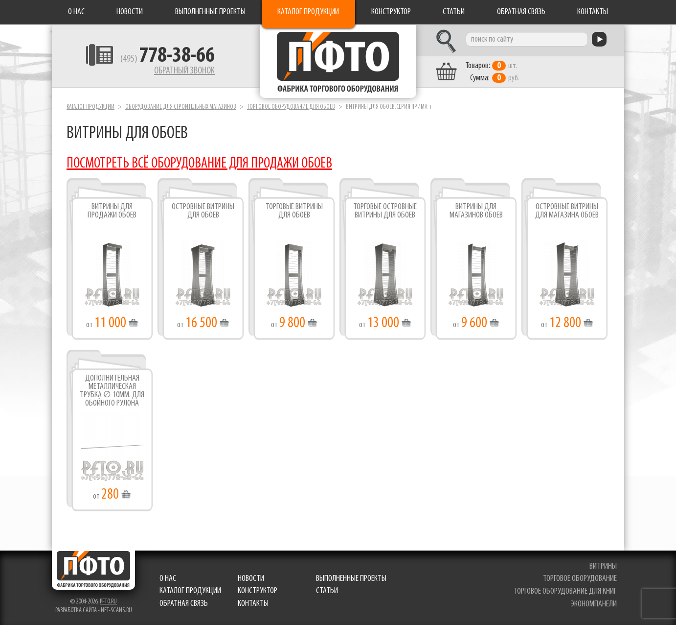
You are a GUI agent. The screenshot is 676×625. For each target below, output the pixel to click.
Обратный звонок (184, 71)
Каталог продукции (308, 12)
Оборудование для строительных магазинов (180, 107)
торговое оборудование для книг (565, 591)
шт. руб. (492, 72)
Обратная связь (521, 12)
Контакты (592, 12)
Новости (129, 12)
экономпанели (594, 604)
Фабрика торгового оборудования (338, 61)
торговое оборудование (580, 578)
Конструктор (391, 12)
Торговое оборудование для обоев (291, 107)
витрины (603, 566)
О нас (76, 12)
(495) (167, 59)
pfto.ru (108, 601)
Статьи (454, 12)
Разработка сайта (76, 610)
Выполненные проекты (210, 12)
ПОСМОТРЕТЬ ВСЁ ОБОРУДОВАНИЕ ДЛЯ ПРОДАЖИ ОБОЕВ (199, 163)
